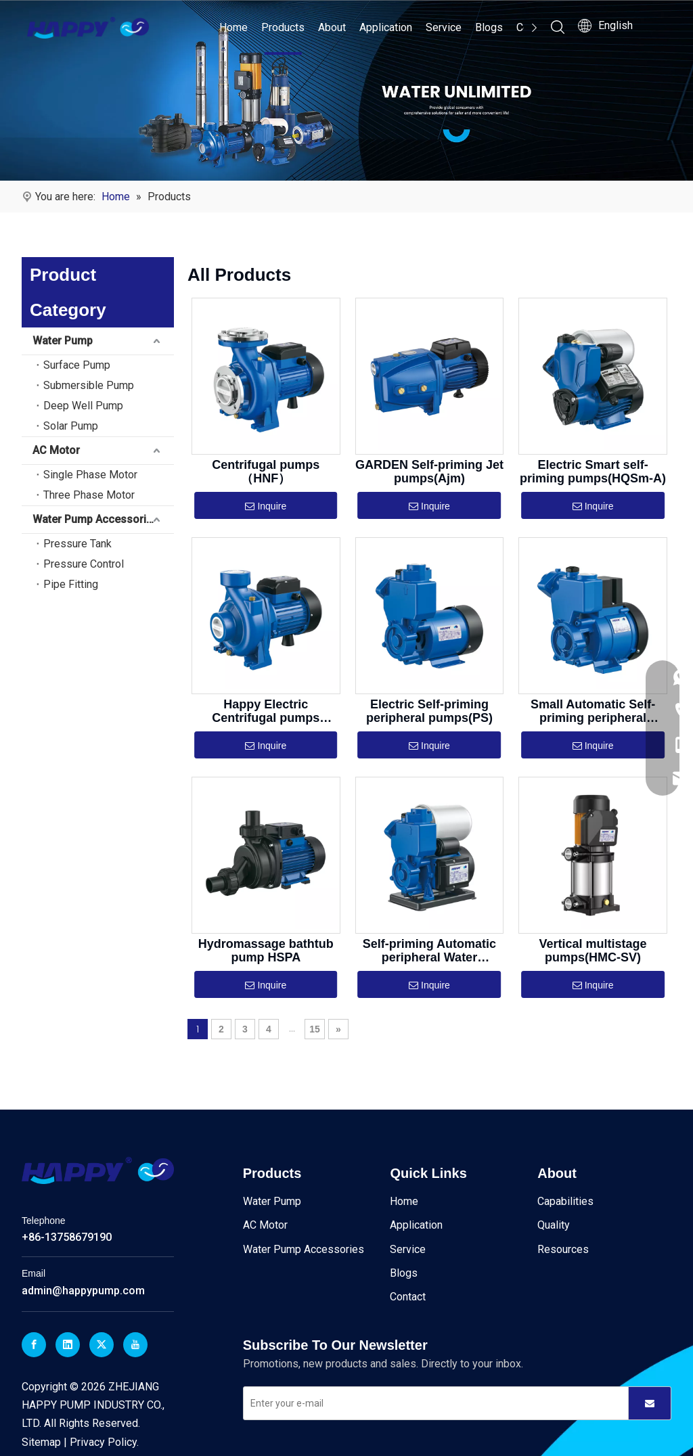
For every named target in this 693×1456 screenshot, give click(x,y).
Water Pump (62, 340)
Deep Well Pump (83, 405)
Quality (553, 1225)
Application (385, 27)
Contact (408, 1296)
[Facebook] (34, 1344)
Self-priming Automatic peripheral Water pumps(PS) (429, 950)
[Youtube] (135, 1344)
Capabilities (565, 1201)
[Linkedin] (67, 1344)
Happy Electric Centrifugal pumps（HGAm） (265, 711)
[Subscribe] (649, 1403)
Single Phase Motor (90, 474)
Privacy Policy (103, 1441)
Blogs (489, 27)
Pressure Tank (77, 543)
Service (444, 27)
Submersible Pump (88, 385)
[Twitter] (101, 1344)
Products (283, 27)
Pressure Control (83, 564)
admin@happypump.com (83, 1290)
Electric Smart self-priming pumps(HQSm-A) (593, 471)
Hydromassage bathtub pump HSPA (266, 950)
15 (314, 1029)
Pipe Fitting (70, 584)
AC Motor (56, 450)
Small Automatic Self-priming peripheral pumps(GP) (593, 711)
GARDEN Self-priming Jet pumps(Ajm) (429, 471)
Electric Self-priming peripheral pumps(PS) (429, 711)
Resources (563, 1248)
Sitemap (41, 1441)
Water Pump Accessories (95, 519)
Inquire (265, 506)
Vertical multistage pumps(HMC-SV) (593, 950)
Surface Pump (76, 365)
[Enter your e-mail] (433, 1403)
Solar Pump (70, 425)
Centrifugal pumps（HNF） (265, 471)
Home (233, 27)
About (332, 27)
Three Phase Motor (89, 494)
